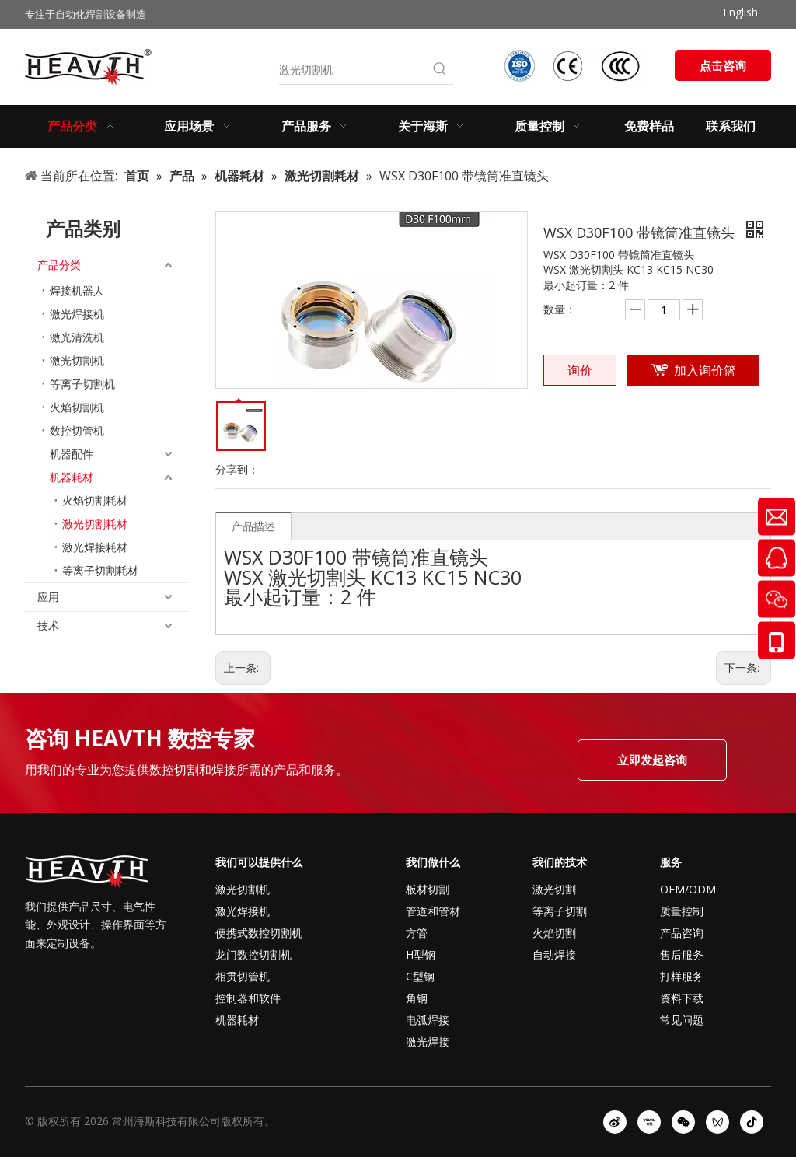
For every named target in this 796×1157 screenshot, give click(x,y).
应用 (48, 596)
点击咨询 (723, 65)
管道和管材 (433, 911)
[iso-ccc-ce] (574, 65)
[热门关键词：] (440, 70)
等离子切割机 (82, 383)
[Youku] (649, 1122)
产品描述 (253, 526)
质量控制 (681, 911)
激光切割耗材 (94, 523)
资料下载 (681, 998)
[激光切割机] (352, 70)
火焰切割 (554, 932)
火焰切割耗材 (94, 500)
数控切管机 (77, 430)
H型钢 (420, 954)
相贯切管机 (242, 976)
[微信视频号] (717, 1122)
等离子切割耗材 (100, 570)
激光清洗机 (77, 337)
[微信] (683, 1122)
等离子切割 (559, 911)
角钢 (417, 998)
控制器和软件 (248, 998)
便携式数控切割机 (258, 932)
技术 (48, 625)
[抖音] (751, 1122)
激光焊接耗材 (94, 547)
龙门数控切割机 (253, 954)
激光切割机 (77, 360)
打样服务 (681, 976)
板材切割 (427, 889)
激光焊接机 (77, 313)
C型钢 (420, 976)
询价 (579, 370)
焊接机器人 (77, 290)
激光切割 (554, 889)
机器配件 (71, 453)
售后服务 (681, 954)
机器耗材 (71, 477)
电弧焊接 (427, 1019)
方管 (417, 932)
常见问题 (681, 1019)
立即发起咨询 (652, 759)
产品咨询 (681, 932)
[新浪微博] (615, 1122)
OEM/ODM (688, 889)
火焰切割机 (77, 407)
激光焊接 (427, 1041)
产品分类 (59, 264)
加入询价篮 (705, 370)
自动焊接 (554, 954)
